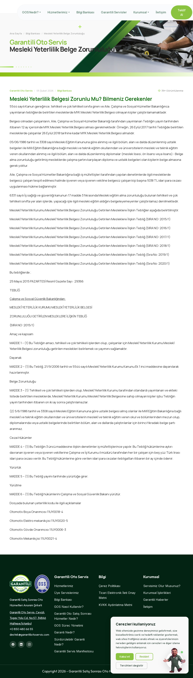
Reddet (144, 657)
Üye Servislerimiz (66, 593)
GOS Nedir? (30, 12)
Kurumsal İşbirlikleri (157, 593)
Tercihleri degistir (131, 665)
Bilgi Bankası (85, 12)
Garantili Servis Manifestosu (74, 651)
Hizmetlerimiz (58, 12)
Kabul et (125, 657)
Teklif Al (182, 12)
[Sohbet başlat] (175, 660)
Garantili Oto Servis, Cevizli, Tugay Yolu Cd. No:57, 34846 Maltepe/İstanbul (28, 617)
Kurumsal (140, 12)
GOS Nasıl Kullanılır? (69, 607)
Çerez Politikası (109, 586)
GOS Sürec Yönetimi (68, 625)
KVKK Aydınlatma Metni (115, 605)
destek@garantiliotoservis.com (29, 634)
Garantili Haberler (155, 599)
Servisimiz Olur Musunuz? (161, 586)
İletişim (161, 12)
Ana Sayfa (16, 33)
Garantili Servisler (114, 12)
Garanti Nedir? (64, 632)
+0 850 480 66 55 (21, 629)
